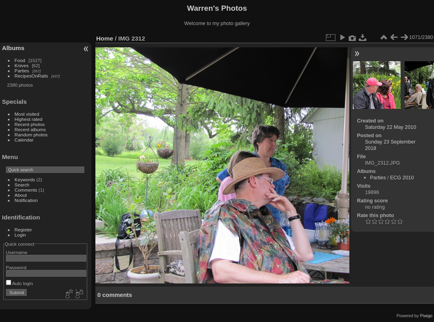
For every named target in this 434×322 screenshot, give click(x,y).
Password (16, 267)
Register (23, 229)
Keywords (25, 179)
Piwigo (426, 315)
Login (20, 234)
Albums (13, 48)
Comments (26, 189)
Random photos (31, 134)
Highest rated (29, 119)
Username (16, 252)
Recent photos (30, 124)
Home (104, 38)
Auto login (19, 283)
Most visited (27, 113)
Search (22, 184)
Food (20, 60)
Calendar (24, 139)
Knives (22, 65)
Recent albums (30, 129)
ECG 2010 (402, 177)
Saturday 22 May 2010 (390, 127)
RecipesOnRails (31, 75)
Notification (26, 200)
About (21, 195)
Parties (22, 70)
